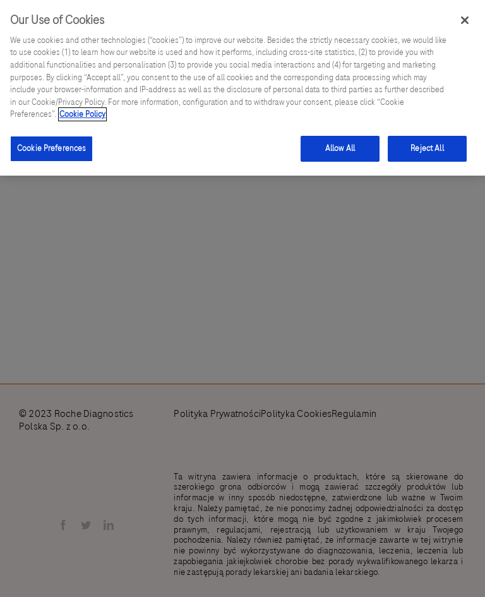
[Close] (465, 20)
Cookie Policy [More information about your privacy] (82, 114)
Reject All (426, 148)
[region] (242, 88)
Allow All (340, 148)
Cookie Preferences (51, 148)
